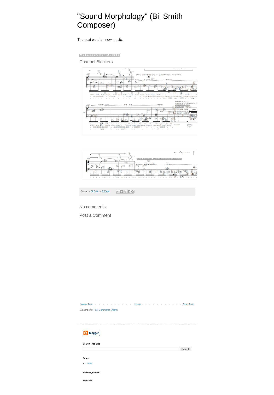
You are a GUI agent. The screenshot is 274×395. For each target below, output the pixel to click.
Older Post (188, 304)
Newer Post (86, 304)
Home (137, 304)
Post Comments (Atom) (106, 310)
